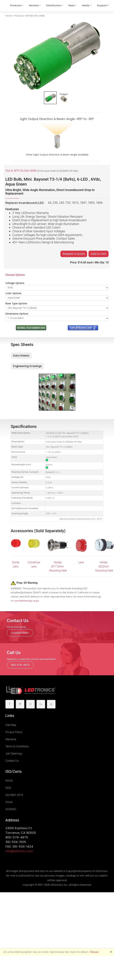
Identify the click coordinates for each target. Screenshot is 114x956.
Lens (81, 562)
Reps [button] (71, 5)
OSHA (9, 802)
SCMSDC (11, 809)
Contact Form (20, 633)
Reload (94, 952)
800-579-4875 (20, 665)
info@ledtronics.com (19, 851)
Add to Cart (98, 254)
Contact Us (12, 760)
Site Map (10, 725)
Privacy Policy (13, 732)
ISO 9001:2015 (14, 795)
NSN (8, 787)
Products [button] (15, 5)
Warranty (10, 739)
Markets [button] (34, 5)
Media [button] (85, 5)
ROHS (9, 780)
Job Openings (13, 753)
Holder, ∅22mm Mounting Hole (104, 566)
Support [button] (102, 5)
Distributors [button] (53, 5)
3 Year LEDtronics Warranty (30, 213)
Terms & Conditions (17, 746)
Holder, (58, 562)
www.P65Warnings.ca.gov (26, 600)
